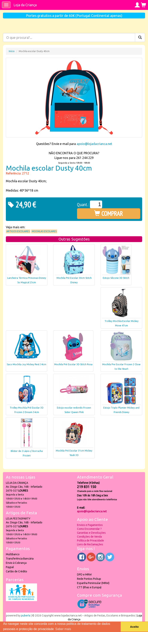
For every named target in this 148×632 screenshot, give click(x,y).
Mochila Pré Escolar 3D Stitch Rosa (73, 364)
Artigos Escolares (18, 231)
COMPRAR (108, 213)
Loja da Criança (25, 5)
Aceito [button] (134, 626)
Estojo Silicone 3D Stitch (116, 278)
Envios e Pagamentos (90, 525)
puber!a (25, 615)
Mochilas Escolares (44, 231)
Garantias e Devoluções (91, 532)
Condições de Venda (89, 536)
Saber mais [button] (63, 629)
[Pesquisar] (140, 37)
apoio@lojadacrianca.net (94, 144)
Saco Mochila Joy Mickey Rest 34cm (26, 364)
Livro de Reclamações (90, 544)
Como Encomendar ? (89, 528)
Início (12, 51)
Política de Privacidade (90, 540)
